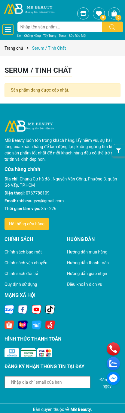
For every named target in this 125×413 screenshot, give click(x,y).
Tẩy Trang (49, 35)
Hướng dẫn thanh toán (88, 262)
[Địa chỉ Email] (47, 382)
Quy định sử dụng (21, 284)
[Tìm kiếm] (112, 27)
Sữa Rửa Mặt (77, 35)
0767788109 (38, 193)
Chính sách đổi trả (21, 273)
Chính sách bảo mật (23, 252)
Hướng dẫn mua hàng (87, 252)
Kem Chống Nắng (29, 35)
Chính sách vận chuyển (26, 262)
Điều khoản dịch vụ (84, 284)
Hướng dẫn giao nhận (87, 273)
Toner (62, 35)
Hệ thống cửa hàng (26, 223)
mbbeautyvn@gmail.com (40, 200)
